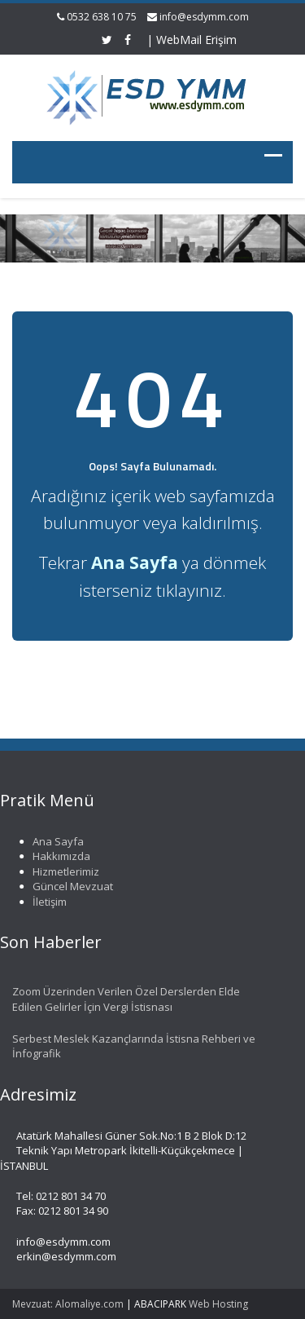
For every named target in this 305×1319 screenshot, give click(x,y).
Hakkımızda (58, 856)
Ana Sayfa (55, 841)
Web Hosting (218, 1304)
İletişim (46, 901)
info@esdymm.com (204, 17)
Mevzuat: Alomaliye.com (68, 1304)
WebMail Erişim (196, 39)
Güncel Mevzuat (69, 886)
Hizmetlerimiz (62, 871)
